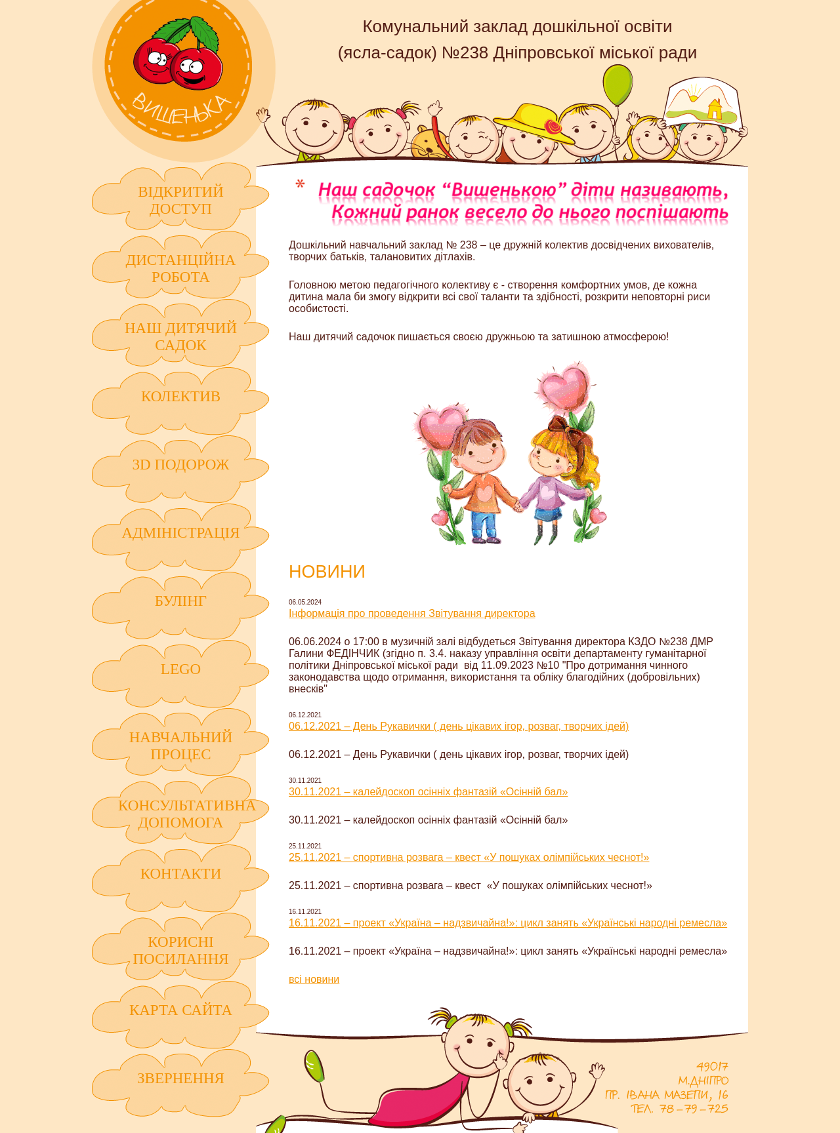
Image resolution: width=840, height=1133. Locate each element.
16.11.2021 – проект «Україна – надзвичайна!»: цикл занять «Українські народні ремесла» (508, 922)
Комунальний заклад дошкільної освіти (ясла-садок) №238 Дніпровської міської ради (184, 81)
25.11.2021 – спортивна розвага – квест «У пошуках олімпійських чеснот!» (469, 857)
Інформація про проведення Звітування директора (412, 613)
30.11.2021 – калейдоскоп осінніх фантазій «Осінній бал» (428, 791)
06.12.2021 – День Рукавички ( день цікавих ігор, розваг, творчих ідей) (459, 726)
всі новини (314, 979)
